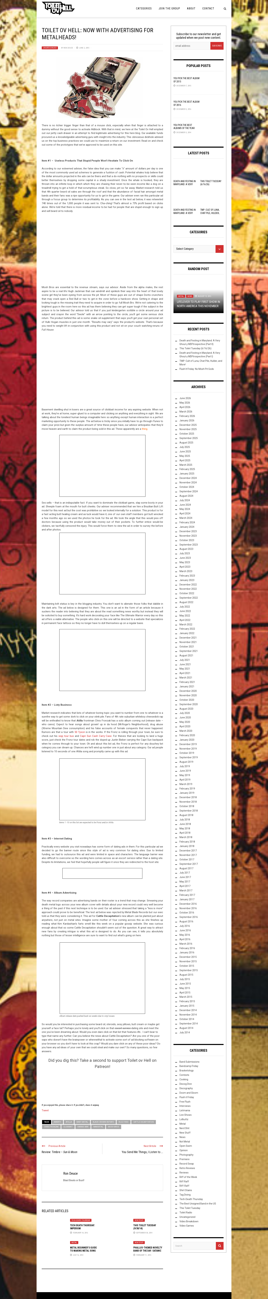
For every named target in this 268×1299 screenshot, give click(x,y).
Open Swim (185, 1146)
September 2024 (188, 491)
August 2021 (186, 655)
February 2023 (187, 575)
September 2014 (188, 1023)
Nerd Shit (184, 1128)
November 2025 (188, 429)
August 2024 (186, 495)
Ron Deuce (68, 48)
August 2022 (186, 602)
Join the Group (169, 8)
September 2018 (188, 810)
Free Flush (184, 1101)
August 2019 (186, 761)
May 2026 (184, 402)
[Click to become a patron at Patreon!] (102, 1085)
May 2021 (184, 668)
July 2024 (184, 500)
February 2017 (187, 895)
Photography (186, 1154)
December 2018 (188, 797)
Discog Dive (185, 1083)
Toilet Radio (185, 1212)
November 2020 (188, 695)
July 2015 (184, 979)
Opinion (183, 1150)
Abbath (57, 1122)
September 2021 (188, 651)
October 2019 (186, 753)
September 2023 (188, 544)
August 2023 (186, 549)
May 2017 (184, 881)
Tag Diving (185, 1194)
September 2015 (188, 970)
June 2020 (185, 717)
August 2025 (186, 442)
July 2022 (184, 606)
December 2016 (188, 903)
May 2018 (184, 828)
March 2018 (185, 837)
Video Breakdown (188, 1221)
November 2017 (188, 855)
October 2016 (186, 912)
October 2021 (186, 646)
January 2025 (186, 473)
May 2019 (184, 775)
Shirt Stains (185, 1190)
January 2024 (186, 526)
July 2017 (184, 872)
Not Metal (184, 1141)
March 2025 (185, 464)
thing (144, 428)
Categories (144, 8)
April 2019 (184, 779)
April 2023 (184, 566)
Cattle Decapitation (143, 1122)
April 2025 (184, 460)
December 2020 (188, 691)
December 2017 (188, 850)
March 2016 (185, 943)
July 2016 (184, 926)
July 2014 (184, 1032)
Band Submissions (189, 1061)
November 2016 (188, 908)
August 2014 (186, 1028)
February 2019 (187, 788)
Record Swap (186, 1163)
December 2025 (188, 425)
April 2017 (184, 886)
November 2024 (188, 482)
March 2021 (185, 677)
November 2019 (188, 748)
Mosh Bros (113, 1127)
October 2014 (186, 1019)
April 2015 (184, 992)
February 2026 (187, 416)
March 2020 (185, 730)
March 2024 (185, 518)
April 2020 (184, 726)
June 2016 (185, 930)
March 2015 (185, 996)
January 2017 (186, 899)
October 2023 (186, 540)
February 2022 (187, 628)
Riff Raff (184, 1181)
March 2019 (185, 784)
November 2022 (188, 588)
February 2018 (187, 841)
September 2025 (188, 438)
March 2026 (185, 411)
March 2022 (185, 624)
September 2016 (188, 917)
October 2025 (186, 433)
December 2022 (188, 584)
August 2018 (186, 815)
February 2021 (187, 682)
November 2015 (188, 961)
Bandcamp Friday (188, 1066)
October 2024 (186, 487)
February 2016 (187, 948)
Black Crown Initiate (103, 1122)
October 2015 (186, 965)
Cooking (183, 1079)
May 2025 (184, 456)
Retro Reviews (187, 1168)
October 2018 (186, 806)
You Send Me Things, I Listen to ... (142, 1152)
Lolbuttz (183, 1119)
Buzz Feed (124, 1122)
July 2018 (184, 819)
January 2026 (186, 420)
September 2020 (188, 704)
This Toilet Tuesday (189, 1208)
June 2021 (185, 664)
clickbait (68, 1127)
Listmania (184, 1110)
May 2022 (184, 615)
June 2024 (185, 504)
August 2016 (186, 921)
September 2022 (188, 597)
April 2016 (184, 939)
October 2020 (186, 699)
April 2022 (184, 620)
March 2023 (185, 571)
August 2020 (186, 708)
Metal (74, 1242)
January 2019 (186, 792)
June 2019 (185, 770)
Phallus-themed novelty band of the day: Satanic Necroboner (147, 1250)
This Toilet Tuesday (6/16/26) (195, 348)
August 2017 (186, 868)
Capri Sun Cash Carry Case (96, 736)
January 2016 (186, 952)
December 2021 (188, 637)
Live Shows (185, 1115)
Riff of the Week (188, 1177)
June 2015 (185, 983)
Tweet (45, 1110)
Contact (208, 8)
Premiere (184, 1159)
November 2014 (188, 1014)
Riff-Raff (184, 1185)
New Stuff (139, 1220)
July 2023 (184, 553)
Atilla (69, 1122)
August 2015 (186, 974)
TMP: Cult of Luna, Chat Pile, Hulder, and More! (209, 212)
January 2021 (186, 686)
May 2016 (184, 934)
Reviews (184, 1172)
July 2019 (184, 766)
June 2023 (185, 557)
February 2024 (187, 522)
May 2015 (184, 988)
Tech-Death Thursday (80, 1220)
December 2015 (188, 957)
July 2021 (184, 660)
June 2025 (185, 451)
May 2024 (184, 509)
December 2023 (188, 531)
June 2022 (185, 611)
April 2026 (184, 407)
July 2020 (184, 713)
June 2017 (185, 877)
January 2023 (186, 580)
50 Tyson (80, 732)
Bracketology (186, 1070)
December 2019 (188, 744)
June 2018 (185, 824)
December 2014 (188, 1010)
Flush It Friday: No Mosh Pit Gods (196, 369)
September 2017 (188, 864)
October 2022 (186, 593)
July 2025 (184, 447)
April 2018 (184, 832)
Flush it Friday (186, 1097)
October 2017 (186, 859)
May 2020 (184, 722)
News (189, 296)
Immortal (98, 1127)
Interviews (185, 1106)
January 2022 (186, 633)
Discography (186, 1088)
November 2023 (188, 535)
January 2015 (186, 1005)
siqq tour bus (66, 736)
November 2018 (188, 801)
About (191, 8)
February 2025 (187, 469)
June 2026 (185, 398)
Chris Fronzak (51, 1127)
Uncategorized (50, 48)
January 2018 (186, 846)
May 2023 (184, 562)
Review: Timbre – (59, 1152)
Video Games (186, 1225)
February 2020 (187, 735)
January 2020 (186, 739)
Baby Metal (82, 1122)
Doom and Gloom (188, 1092)
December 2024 (188, 478)
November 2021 (188, 642)
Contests (184, 1075)
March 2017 (185, 890)
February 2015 (187, 1001)
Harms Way (83, 1127)
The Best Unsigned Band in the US (197, 1203)
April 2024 (184, 513)
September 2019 (188, 757)
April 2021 (184, 673)
